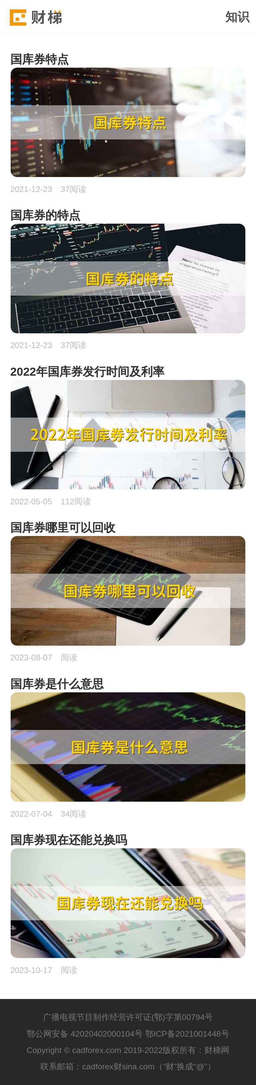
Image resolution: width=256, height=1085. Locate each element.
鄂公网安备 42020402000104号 (85, 1033)
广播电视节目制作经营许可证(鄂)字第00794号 (128, 1017)
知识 (237, 17)
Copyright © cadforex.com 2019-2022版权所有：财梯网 (128, 1050)
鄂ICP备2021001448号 (187, 1033)
